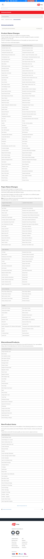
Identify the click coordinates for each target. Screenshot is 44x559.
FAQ (22, 538)
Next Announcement (37, 509)
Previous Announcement (7, 509)
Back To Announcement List (22, 505)
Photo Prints (14, 542)
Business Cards (14, 540)
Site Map (23, 545)
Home (2, 19)
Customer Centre (8, 19)
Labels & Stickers (15, 538)
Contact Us (24, 547)
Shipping (23, 540)
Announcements (17, 19)
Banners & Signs (15, 545)
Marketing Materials (15, 547)
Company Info (24, 542)
